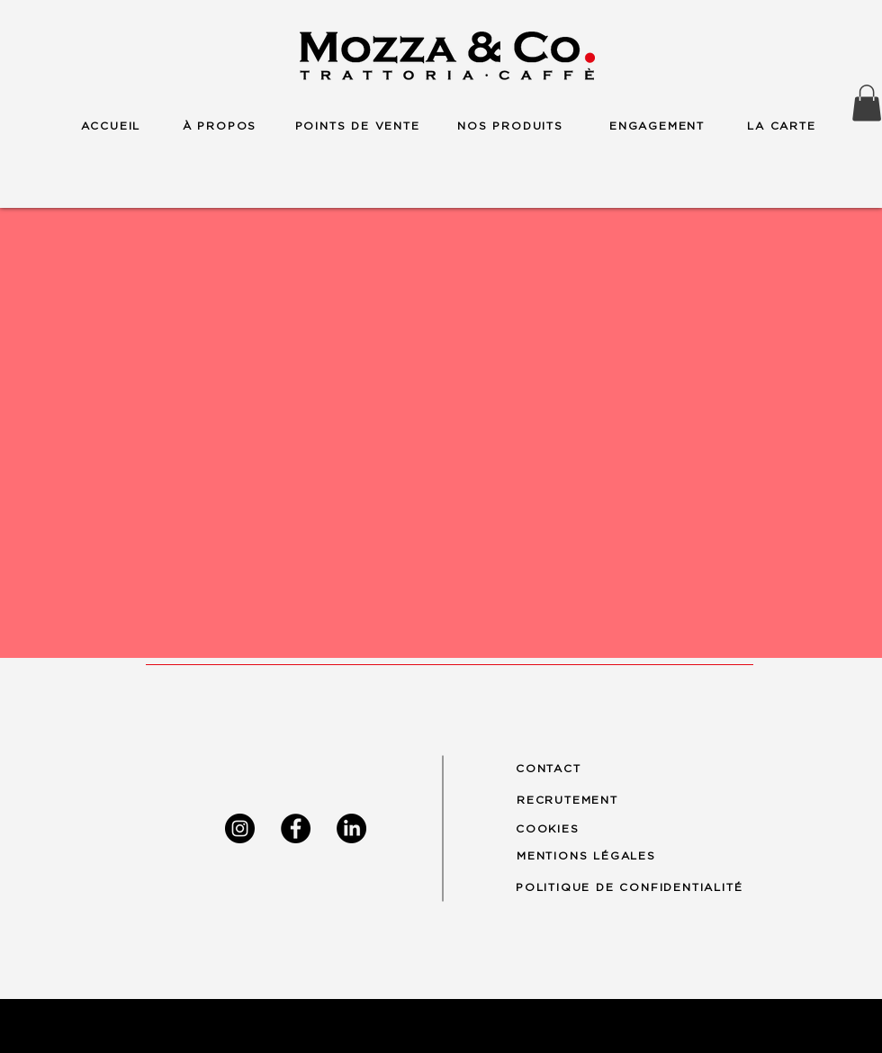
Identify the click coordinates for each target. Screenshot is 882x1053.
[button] (866, 103)
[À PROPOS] (220, 126)
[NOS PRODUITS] (510, 126)
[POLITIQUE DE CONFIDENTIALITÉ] (645, 887)
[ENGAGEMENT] (657, 126)
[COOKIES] (557, 828)
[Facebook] (295, 828)
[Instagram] (240, 828)
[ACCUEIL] (110, 126)
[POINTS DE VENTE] (357, 126)
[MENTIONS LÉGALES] (595, 855)
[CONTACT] (557, 769)
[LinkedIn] (351, 828)
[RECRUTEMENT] (577, 800)
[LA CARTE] (781, 126)
